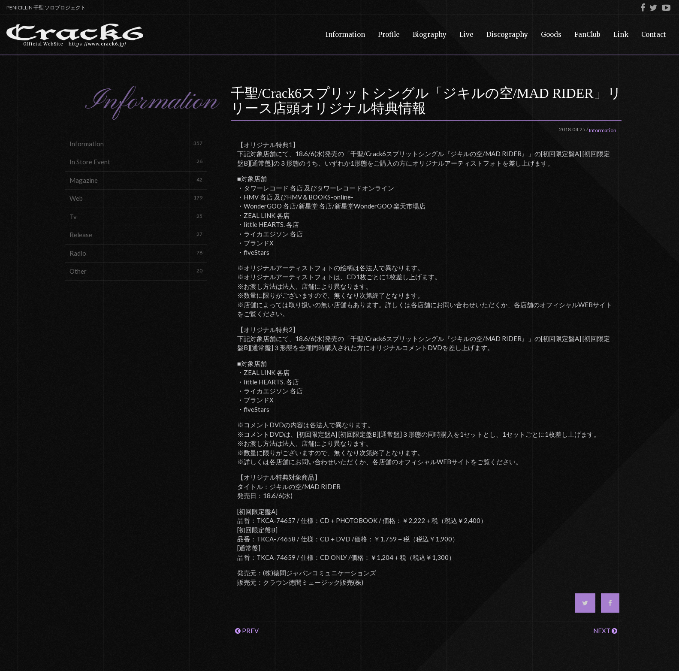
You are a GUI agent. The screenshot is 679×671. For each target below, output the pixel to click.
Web (135, 198)
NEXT (605, 631)
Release (135, 234)
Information (135, 143)
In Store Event (135, 161)
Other (135, 271)
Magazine (135, 180)
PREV (247, 631)
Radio (135, 253)
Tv (135, 216)
